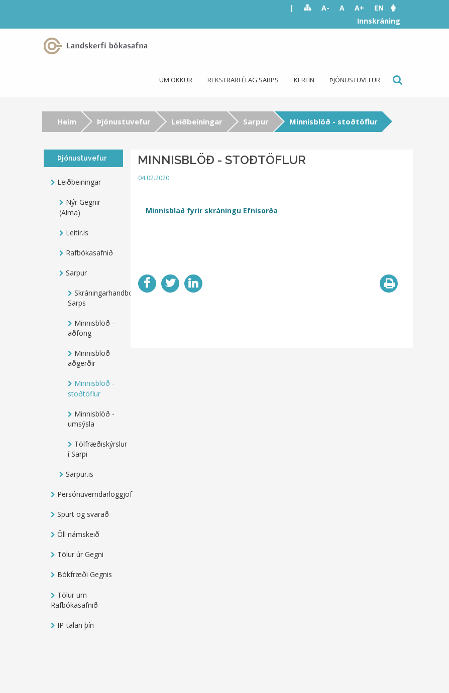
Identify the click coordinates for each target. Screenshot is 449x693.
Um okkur (175, 79)
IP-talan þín (75, 625)
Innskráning (378, 21)
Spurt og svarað (83, 514)
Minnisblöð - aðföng (91, 328)
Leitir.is (77, 232)
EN (379, 8)
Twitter (170, 284)
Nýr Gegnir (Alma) (79, 207)
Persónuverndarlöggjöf (90, 494)
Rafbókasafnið (89, 252)
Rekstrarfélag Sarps (243, 79)
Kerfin (304, 79)
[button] (398, 8)
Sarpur (256, 121)
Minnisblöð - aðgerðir (91, 358)
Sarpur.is (79, 474)
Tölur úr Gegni (80, 554)
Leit (396, 80)
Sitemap (307, 8)
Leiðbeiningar (196, 121)
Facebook (147, 284)
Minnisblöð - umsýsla (91, 419)
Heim (66, 121)
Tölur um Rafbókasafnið (74, 600)
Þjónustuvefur (354, 79)
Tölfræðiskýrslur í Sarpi (95, 449)
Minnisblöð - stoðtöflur (91, 388)
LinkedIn (193, 284)
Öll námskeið (78, 534)
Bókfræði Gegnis (84, 574)
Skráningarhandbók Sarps (95, 298)
